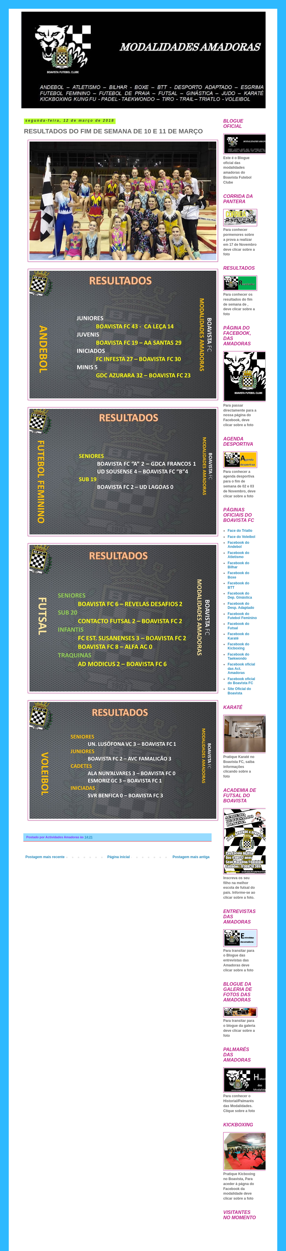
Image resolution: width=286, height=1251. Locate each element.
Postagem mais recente (44, 857)
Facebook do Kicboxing (238, 646)
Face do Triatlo (240, 531)
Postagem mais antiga (191, 857)
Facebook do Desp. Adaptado (241, 606)
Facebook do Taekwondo (238, 656)
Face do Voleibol (241, 537)
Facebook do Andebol (238, 545)
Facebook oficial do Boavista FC (241, 681)
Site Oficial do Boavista (239, 691)
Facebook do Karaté (238, 636)
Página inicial (118, 857)
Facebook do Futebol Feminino (242, 616)
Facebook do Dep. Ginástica (240, 595)
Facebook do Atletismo (238, 555)
